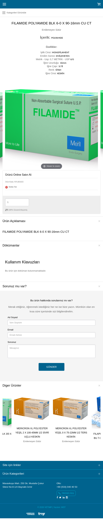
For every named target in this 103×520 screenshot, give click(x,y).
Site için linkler (12, 465)
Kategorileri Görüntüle (16, 13)
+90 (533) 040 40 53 (67, 487)
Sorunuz (12, 342)
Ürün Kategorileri (13, 473)
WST (63, 507)
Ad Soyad (13, 317)
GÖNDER (51, 367)
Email (10, 329)
